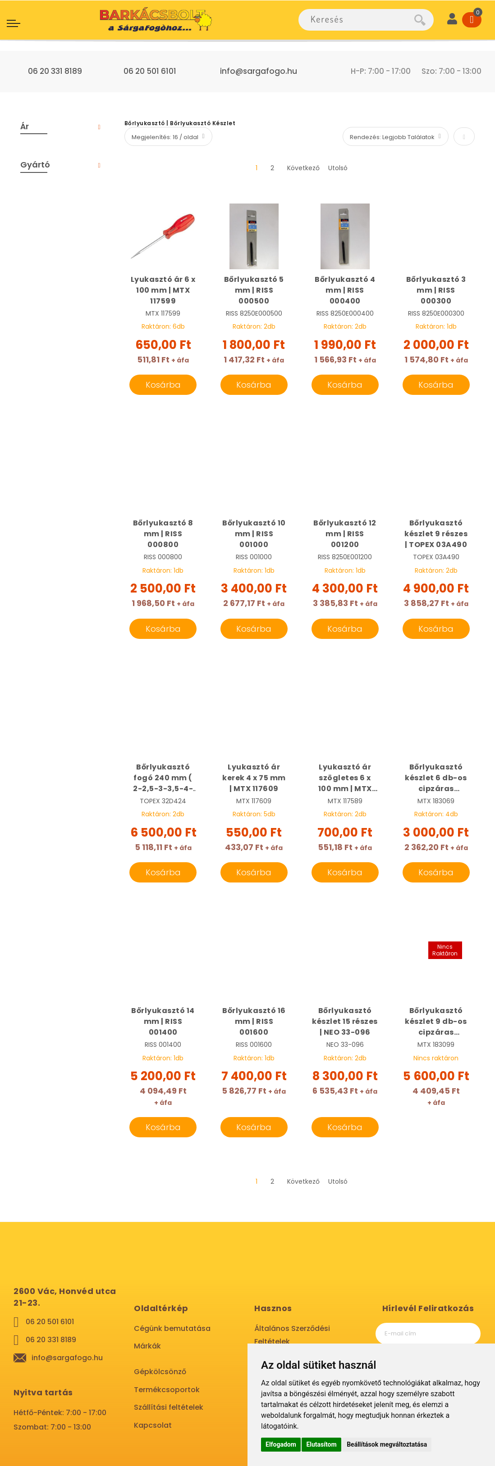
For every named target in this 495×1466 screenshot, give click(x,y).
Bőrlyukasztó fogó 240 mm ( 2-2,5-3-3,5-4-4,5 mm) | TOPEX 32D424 (163, 778)
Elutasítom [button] (321, 1444)
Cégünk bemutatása (172, 1328)
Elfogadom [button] (281, 1444)
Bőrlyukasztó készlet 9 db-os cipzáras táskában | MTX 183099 (436, 1021)
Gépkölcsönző (160, 1371)
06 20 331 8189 (55, 71)
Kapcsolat (153, 1425)
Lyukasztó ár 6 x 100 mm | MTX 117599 (163, 290)
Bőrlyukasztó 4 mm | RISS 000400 (345, 290)
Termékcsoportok (167, 1390)
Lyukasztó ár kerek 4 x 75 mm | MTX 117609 (254, 778)
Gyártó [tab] (35, 164)
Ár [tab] (24, 126)
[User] (452, 20)
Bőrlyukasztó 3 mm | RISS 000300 (436, 290)
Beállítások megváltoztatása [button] (387, 1444)
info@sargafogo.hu (258, 71)
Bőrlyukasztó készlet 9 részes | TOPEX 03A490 (436, 534)
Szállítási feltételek (168, 1407)
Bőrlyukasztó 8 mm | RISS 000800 (163, 534)
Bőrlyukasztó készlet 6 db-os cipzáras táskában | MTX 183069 (436, 778)
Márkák (147, 1346)
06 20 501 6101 (150, 71)
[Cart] (471, 19)
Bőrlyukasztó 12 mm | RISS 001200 (344, 534)
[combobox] (356, 20)
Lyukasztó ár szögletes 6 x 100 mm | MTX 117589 (345, 778)
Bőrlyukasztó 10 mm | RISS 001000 (254, 534)
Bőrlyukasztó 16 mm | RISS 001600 (254, 1021)
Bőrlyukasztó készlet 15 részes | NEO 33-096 (345, 1021)
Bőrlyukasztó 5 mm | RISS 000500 (254, 290)
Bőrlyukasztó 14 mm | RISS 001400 (163, 1021)
